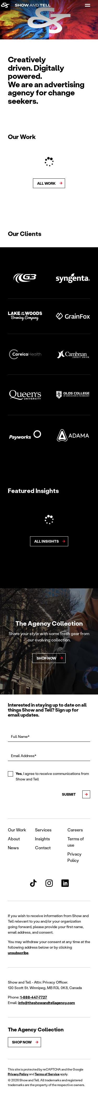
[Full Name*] (49, 737)
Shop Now (22, 1042)
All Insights (46, 541)
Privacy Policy (18, 1074)
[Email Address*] (49, 756)
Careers (75, 829)
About (14, 838)
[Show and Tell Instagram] (49, 883)
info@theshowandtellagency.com (46, 1002)
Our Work (17, 829)
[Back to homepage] (5, 5)
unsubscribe (18, 952)
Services (43, 829)
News (13, 847)
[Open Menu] (87, 5)
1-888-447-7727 (33, 997)
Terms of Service (47, 1074)
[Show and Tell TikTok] (33, 883)
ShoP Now (46, 658)
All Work (46, 183)
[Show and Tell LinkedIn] (65, 883)
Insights (42, 838)
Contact (43, 847)
